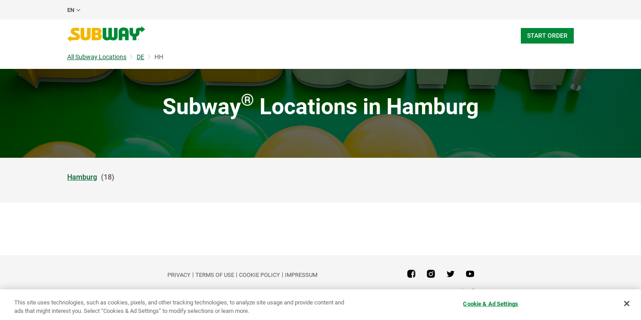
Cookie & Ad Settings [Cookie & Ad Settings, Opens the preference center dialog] (490, 303)
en (70, 10)
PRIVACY (179, 275)
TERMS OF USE (214, 275)
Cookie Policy (259, 275)
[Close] (627, 303)
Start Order (547, 35)
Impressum (301, 275)
